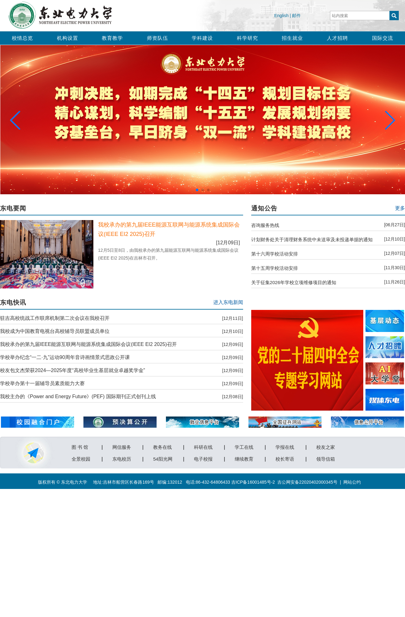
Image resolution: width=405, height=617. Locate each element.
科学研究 (247, 38)
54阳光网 (162, 457)
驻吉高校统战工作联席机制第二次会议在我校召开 (55, 318)
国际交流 (382, 38)
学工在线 (244, 446)
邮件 (296, 15)
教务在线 (162, 446)
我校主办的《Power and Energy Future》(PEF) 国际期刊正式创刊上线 (78, 396)
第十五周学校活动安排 (274, 268)
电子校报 (203, 457)
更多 (400, 208)
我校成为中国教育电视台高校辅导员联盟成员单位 (55, 331)
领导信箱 (325, 457)
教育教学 (112, 38)
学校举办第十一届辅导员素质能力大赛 (42, 383)
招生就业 (292, 38)
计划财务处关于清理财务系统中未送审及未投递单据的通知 (312, 239)
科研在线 (203, 446)
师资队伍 (157, 38)
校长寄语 (284, 457)
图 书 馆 (80, 446)
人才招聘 (337, 38)
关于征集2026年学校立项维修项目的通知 (293, 282)
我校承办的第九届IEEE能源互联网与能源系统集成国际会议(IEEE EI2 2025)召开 (88, 344)
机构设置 (67, 38)
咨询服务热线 (265, 225)
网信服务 (121, 446)
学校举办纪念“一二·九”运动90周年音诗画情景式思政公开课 (65, 357)
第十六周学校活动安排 (274, 253)
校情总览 (22, 38)
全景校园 (81, 457)
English (281, 15)
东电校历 (121, 457)
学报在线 (284, 446)
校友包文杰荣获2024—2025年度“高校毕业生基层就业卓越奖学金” (72, 370)
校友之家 (325, 446)
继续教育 (244, 457)
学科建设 (202, 38)
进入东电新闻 (228, 302)
